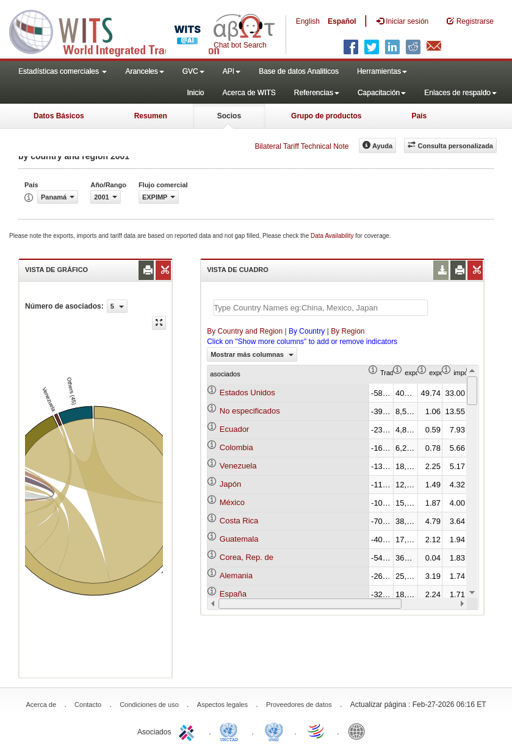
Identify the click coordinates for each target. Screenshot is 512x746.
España (233, 593)
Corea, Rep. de (246, 557)
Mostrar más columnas (252, 354)
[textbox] (320, 307)
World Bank (359, 731)
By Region (347, 331)
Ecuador (234, 429)
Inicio (195, 92)
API (231, 71)
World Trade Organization (317, 731)
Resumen (150, 116)
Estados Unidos (247, 392)
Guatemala (239, 538)
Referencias (316, 92)
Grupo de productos (326, 116)
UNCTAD (231, 731)
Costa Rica (239, 520)
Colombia (236, 447)
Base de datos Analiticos (299, 71)
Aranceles (144, 71)
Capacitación (382, 92)
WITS (122, 30)
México (232, 502)
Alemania (236, 575)
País (419, 116)
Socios (229, 116)
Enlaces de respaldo (460, 92)
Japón (230, 484)
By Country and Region (245, 331)
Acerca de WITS (248, 92)
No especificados (250, 410)
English (308, 21)
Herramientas (382, 71)
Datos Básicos (59, 116)
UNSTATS (274, 731)
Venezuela (238, 465)
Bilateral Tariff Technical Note (301, 146)
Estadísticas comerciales (62, 71)
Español (342, 21)
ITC (188, 731)
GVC (193, 71)
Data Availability (333, 235)
